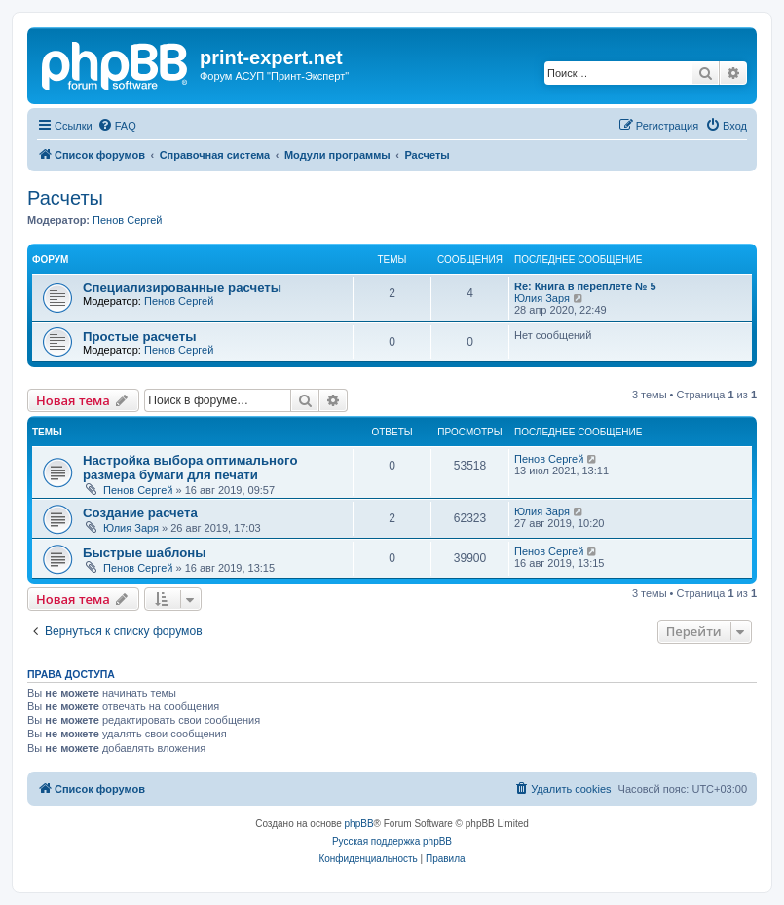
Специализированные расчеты (182, 288)
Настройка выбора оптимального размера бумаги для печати (190, 467)
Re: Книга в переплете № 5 (585, 286)
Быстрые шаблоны (144, 553)
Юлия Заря (542, 298)
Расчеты (65, 197)
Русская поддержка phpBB (392, 841)
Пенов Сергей (127, 220)
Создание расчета (140, 513)
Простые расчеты (139, 336)
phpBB (359, 823)
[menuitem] (116, 125)
